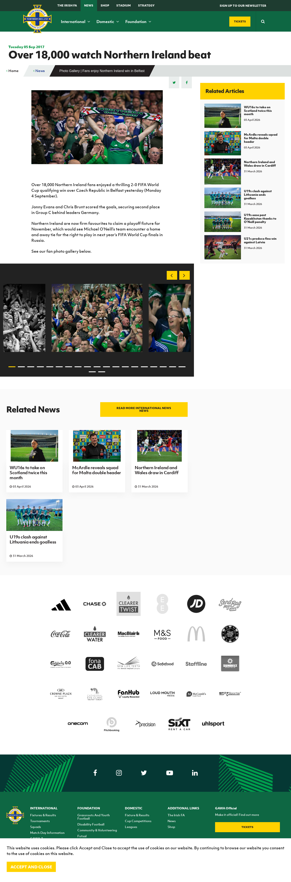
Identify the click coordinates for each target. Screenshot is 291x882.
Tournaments (40, 821)
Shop (105, 5)
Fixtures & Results (43, 815)
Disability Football (90, 824)
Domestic (107, 21)
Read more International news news (144, 409)
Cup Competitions (138, 821)
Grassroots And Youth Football (93, 816)
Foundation (138, 21)
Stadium (123, 5)
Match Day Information (47, 832)
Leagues (131, 827)
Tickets (247, 827)
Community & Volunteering (97, 830)
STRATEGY (146, 5)
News (88, 5)
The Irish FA (67, 5)
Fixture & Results (137, 815)
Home (12, 70)
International (75, 21)
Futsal (82, 836)
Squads (35, 827)
